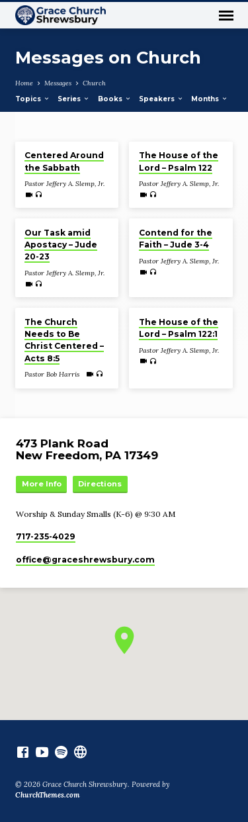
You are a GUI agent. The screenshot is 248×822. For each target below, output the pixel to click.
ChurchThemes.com (47, 794)
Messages (57, 83)
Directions (100, 483)
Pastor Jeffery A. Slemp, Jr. (64, 183)
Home (24, 83)
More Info (42, 483)
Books (115, 99)
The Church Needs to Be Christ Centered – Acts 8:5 (64, 340)
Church (94, 83)
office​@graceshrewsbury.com (85, 560)
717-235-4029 (45, 536)
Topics (32, 99)
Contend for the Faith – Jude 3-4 (175, 239)
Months (209, 99)
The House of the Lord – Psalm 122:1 (178, 328)
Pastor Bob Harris (51, 374)
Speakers (161, 99)
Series (74, 99)
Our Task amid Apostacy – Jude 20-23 (60, 244)
